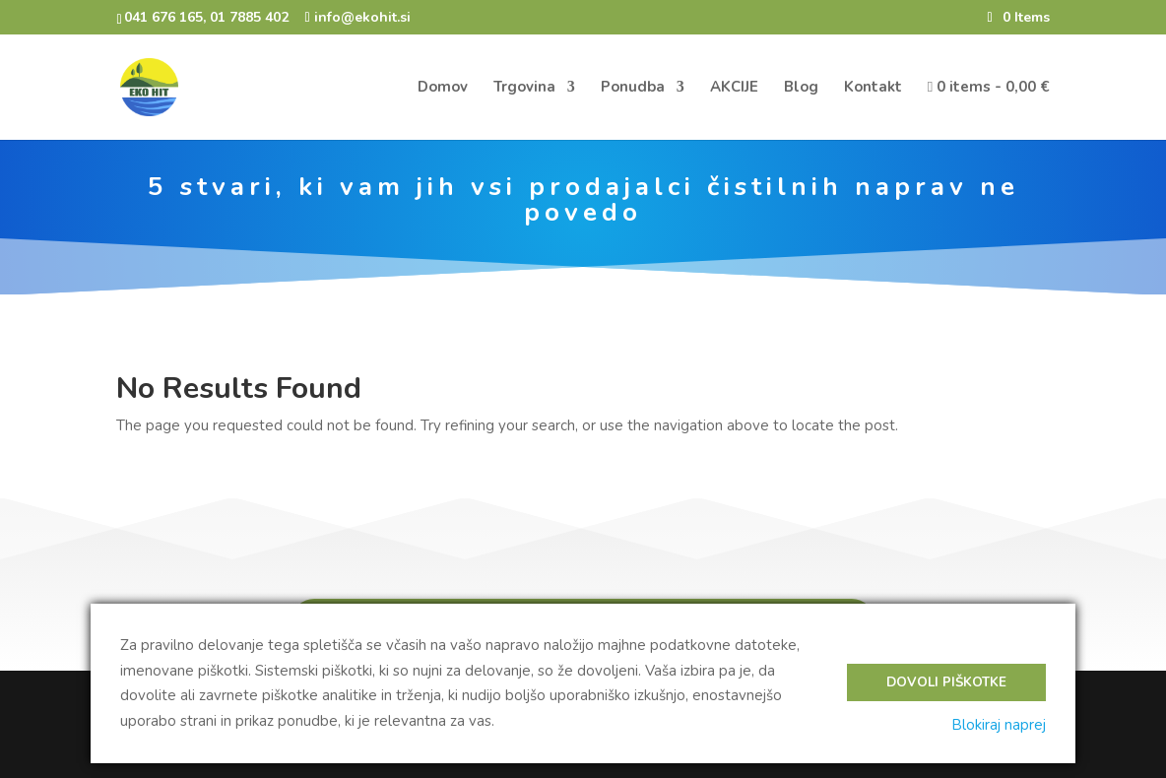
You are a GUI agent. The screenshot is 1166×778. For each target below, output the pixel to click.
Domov (443, 88)
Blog (801, 88)
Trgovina (524, 88)
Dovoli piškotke (946, 682)
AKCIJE (734, 88)
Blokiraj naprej (998, 725)
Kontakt (873, 88)
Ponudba (633, 88)
